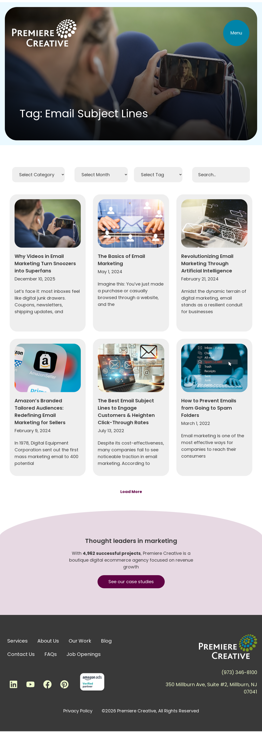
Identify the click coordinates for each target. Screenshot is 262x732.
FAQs (50, 654)
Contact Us (21, 654)
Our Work (80, 640)
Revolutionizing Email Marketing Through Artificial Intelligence (207, 333)
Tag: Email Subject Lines (83, 113)
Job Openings (83, 654)
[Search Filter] (221, 175)
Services (17, 640)
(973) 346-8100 (239, 672)
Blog (106, 640)
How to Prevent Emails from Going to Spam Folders (208, 478)
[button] (236, 33)
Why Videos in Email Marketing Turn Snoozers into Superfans (45, 333)
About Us (48, 640)
